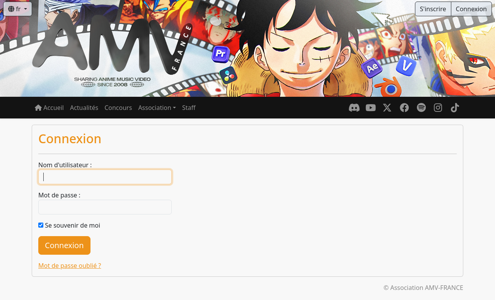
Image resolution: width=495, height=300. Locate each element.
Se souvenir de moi (72, 225)
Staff (189, 107)
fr (15, 9)
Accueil (49, 107)
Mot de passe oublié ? (69, 265)
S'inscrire (433, 9)
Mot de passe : (59, 195)
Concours (118, 107)
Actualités (84, 107)
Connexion (471, 9)
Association (154, 107)
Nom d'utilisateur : (65, 165)
